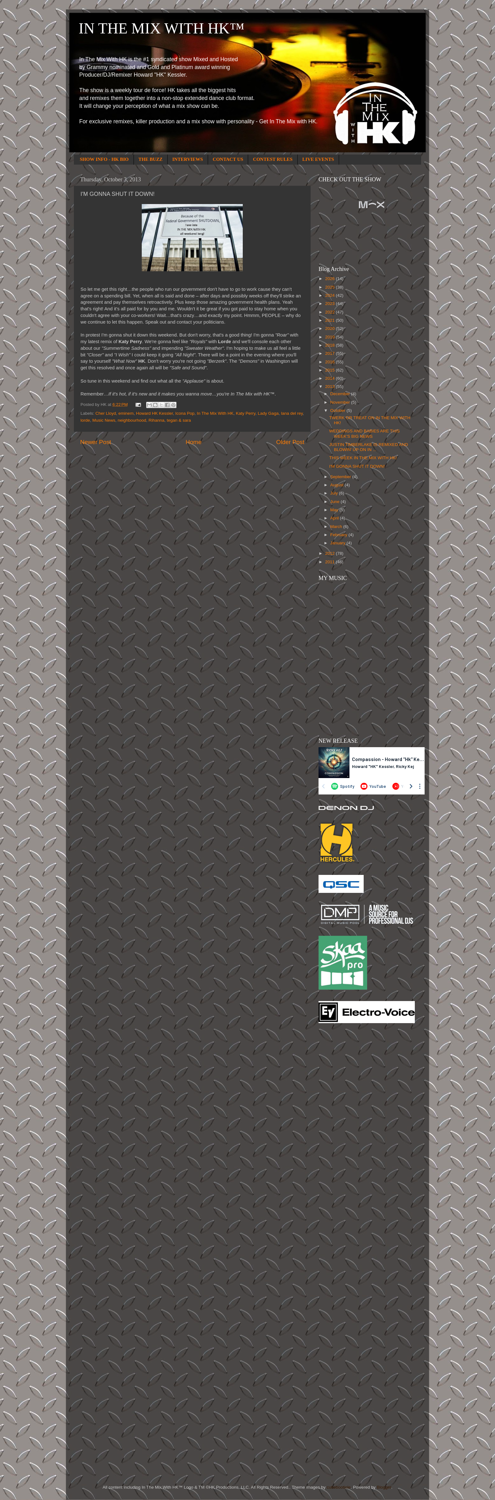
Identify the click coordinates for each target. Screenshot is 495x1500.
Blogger (384, 1487)
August (337, 485)
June (335, 501)
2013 (330, 386)
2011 (330, 562)
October (338, 410)
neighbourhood (132, 420)
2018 (330, 345)
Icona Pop (184, 413)
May (334, 509)
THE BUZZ (151, 159)
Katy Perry (245, 413)
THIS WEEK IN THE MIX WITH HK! (363, 457)
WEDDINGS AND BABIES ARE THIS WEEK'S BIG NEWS (364, 433)
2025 (330, 287)
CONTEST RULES (272, 159)
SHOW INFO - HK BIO (104, 159)
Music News (104, 420)
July (334, 493)
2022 (330, 312)
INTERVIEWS (187, 159)
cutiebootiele (339, 1487)
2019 (330, 337)
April (335, 518)
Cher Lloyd (105, 413)
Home (193, 442)
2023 (330, 303)
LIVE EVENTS (318, 159)
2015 (330, 370)
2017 (330, 353)
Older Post (290, 442)
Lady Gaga (268, 413)
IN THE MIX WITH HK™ (161, 28)
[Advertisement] (344, 1128)
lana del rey (292, 413)
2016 (330, 362)
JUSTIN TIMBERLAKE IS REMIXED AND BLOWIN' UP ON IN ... (368, 447)
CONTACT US (228, 159)
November (340, 402)
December (340, 393)
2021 (330, 320)
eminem (126, 413)
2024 (330, 295)
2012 (330, 553)
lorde (85, 420)
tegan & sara (179, 420)
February (339, 534)
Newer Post (95, 442)
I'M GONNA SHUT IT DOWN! (357, 466)
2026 (330, 278)
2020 (330, 328)
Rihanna (156, 420)
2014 (330, 378)
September (341, 476)
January (338, 543)
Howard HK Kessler (154, 413)
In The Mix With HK (215, 413)
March (336, 526)
